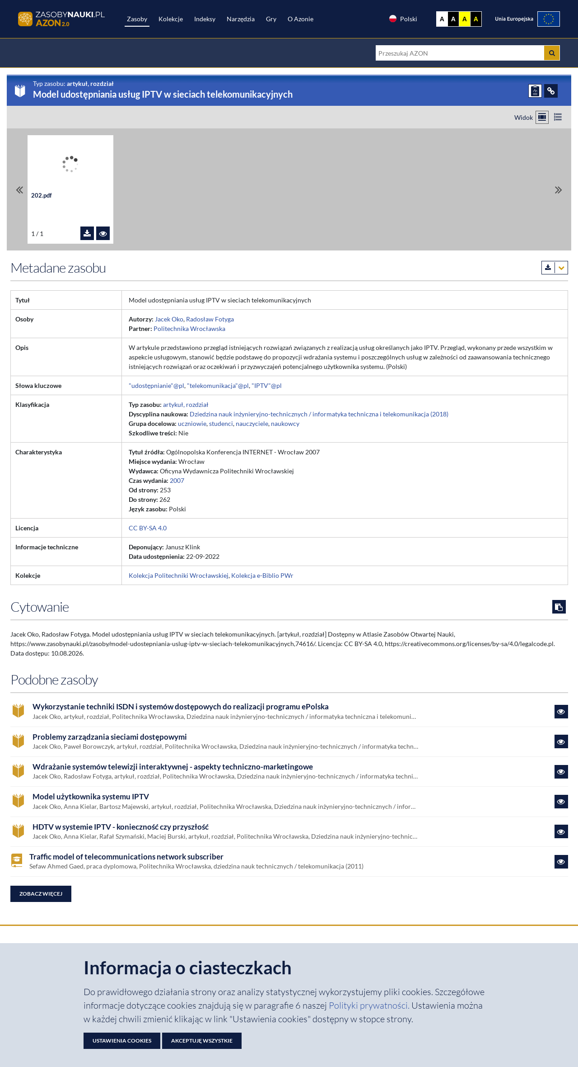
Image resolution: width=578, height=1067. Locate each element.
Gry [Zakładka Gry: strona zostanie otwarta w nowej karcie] (271, 19)
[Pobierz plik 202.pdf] (87, 233)
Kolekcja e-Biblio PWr (262, 575)
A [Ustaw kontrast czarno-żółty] (476, 19)
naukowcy (285, 423)
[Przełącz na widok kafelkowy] (542, 117)
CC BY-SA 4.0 (148, 528)
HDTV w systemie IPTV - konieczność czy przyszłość (121, 826)
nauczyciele (252, 423)
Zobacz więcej (40, 893)
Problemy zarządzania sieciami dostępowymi (110, 736)
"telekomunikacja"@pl (218, 385)
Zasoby (137, 19)
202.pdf (41, 195)
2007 (177, 480)
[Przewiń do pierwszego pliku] (19, 189)
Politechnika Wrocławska (189, 328)
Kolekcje (170, 19)
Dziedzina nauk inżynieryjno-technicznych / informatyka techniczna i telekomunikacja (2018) (319, 414)
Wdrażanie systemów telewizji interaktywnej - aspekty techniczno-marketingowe (173, 766)
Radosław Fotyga (210, 319)
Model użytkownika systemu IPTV (91, 796)
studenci (221, 423)
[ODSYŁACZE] (551, 91)
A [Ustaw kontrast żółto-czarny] (464, 19)
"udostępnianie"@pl (156, 385)
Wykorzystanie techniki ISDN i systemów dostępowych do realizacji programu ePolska (181, 706)
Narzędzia (241, 19)
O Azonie (300, 19)
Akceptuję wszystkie (202, 1040)
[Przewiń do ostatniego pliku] (558, 189)
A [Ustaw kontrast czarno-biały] (453, 19)
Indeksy (204, 19)
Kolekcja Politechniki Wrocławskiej (178, 575)
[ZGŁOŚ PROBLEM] (535, 91)
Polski (402, 18)
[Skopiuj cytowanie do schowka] (559, 607)
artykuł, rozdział (186, 404)
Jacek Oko (169, 319)
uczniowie (192, 423)
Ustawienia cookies (122, 1040)
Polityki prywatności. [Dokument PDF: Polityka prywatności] (370, 1005)
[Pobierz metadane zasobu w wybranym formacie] (554, 267)
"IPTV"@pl (267, 385)
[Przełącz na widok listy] (557, 117)
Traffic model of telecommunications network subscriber (126, 856)
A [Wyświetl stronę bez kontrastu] (442, 19)
